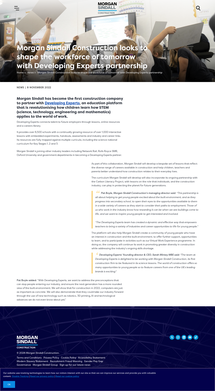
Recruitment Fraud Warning (66, 361)
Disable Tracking (20, 376)
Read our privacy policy (42, 376)
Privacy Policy (51, 357)
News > (31, 72)
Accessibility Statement (91, 357)
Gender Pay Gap (93, 361)
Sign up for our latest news (75, 364)
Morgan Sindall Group (45, 364)
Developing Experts (62, 103)
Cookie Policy (68, 357)
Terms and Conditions (29, 357)
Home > (21, 72)
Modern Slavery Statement (32, 361)
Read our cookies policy (67, 376)
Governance (24, 364)
